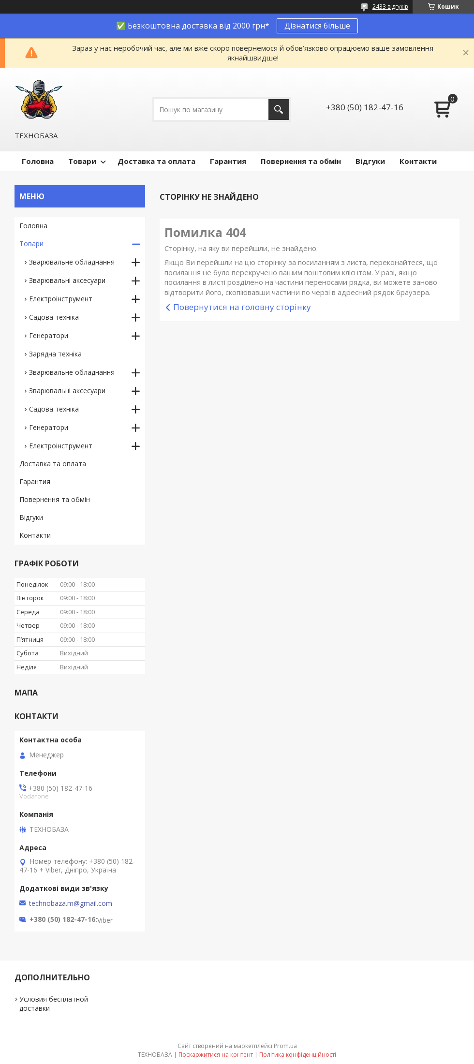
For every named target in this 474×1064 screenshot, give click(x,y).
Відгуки (370, 161)
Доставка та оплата (156, 161)
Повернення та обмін (301, 161)
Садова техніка (54, 317)
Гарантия (228, 161)
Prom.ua (285, 1046)
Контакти (418, 161)
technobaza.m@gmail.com (70, 903)
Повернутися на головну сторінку (242, 306)
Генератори (48, 335)
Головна (38, 161)
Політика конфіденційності (297, 1054)
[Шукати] (278, 109)
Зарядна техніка (55, 353)
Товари (82, 161)
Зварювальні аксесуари (67, 280)
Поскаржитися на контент (215, 1054)
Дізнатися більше (317, 25)
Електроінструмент (60, 298)
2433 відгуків (390, 6)
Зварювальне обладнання (72, 261)
